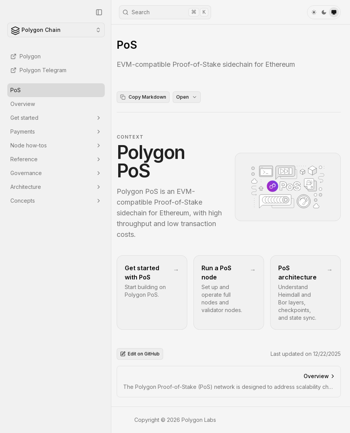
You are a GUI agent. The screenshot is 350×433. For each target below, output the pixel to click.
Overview (22, 104)
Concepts (56, 200)
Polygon (25, 56)
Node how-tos (56, 145)
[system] (334, 12)
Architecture (56, 186)
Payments (56, 131)
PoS (15, 90)
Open (189, 97)
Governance (56, 173)
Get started (56, 117)
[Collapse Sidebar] (99, 12)
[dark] (324, 12)
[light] (314, 12)
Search (165, 12)
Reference (56, 159)
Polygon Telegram (38, 70)
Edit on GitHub (142, 354)
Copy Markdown (145, 97)
